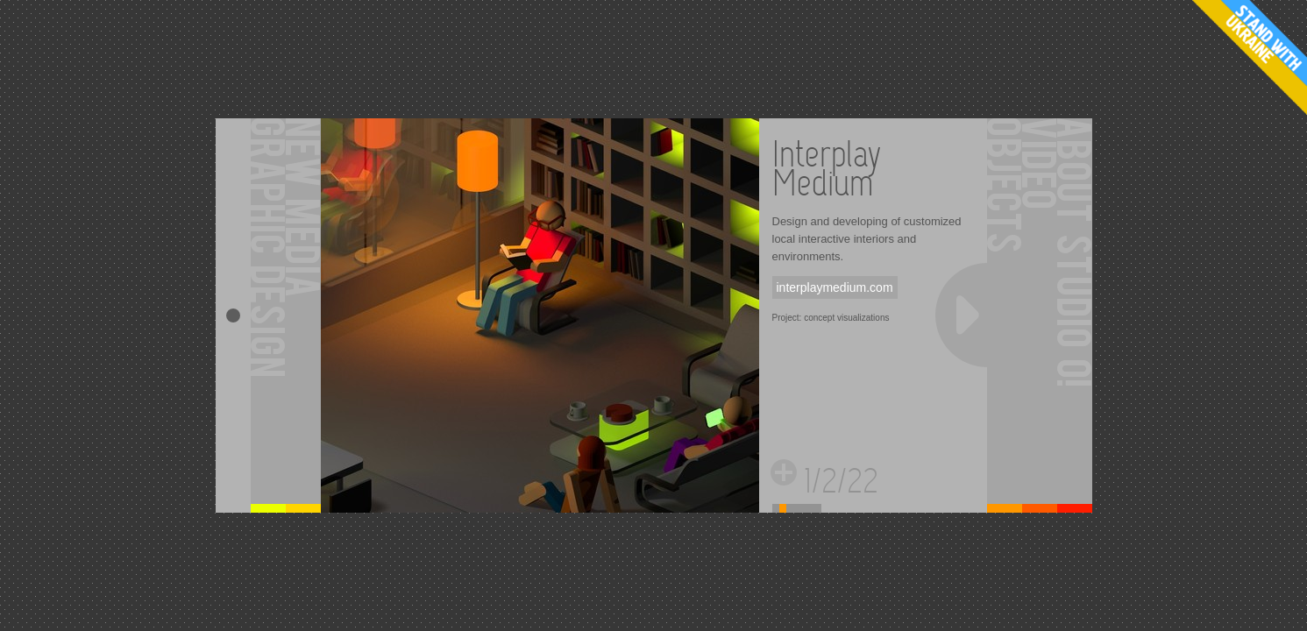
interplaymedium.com (835, 287)
